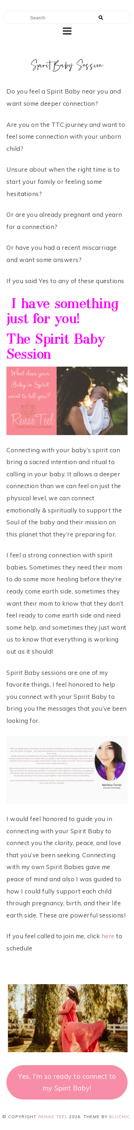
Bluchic (119, 1116)
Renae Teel (53, 1116)
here (108, 936)
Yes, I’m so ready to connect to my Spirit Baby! (67, 1082)
